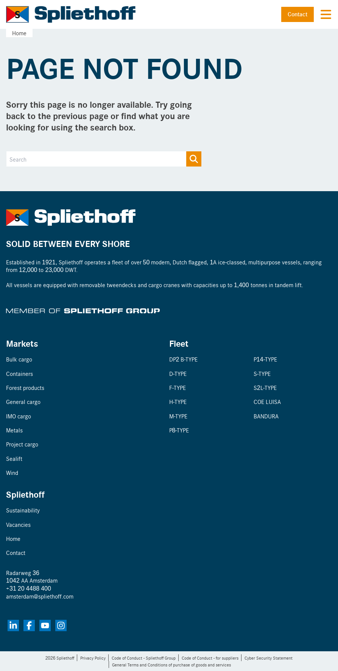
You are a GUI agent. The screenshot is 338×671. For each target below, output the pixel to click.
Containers (19, 373)
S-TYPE (262, 373)
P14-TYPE (265, 359)
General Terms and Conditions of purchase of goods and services (171, 665)
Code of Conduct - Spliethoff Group (144, 658)
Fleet (178, 343)
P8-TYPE (179, 430)
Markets (22, 343)
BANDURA (266, 416)
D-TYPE (178, 373)
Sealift (14, 458)
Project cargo (22, 444)
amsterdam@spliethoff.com (39, 596)
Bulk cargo (19, 359)
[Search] (103, 159)
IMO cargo (18, 416)
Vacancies (18, 524)
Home (19, 33)
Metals (14, 430)
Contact (297, 14)
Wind (12, 472)
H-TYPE (178, 401)
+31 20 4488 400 (28, 588)
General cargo (23, 401)
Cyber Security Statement (269, 658)
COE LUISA (267, 401)
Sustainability (23, 510)
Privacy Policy (93, 658)
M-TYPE (178, 416)
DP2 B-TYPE (183, 359)
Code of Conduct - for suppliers (210, 658)
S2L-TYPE (265, 387)
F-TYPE (177, 387)
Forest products (25, 387)
